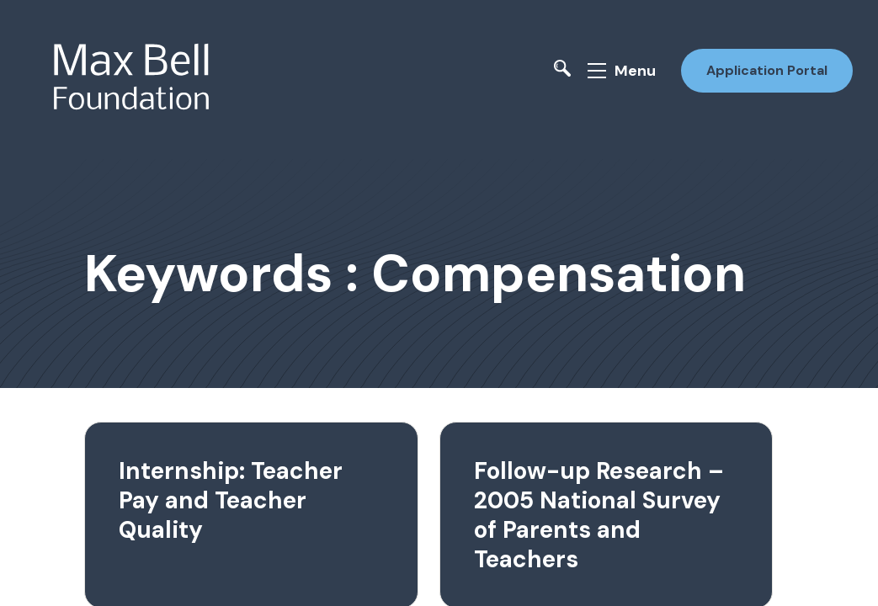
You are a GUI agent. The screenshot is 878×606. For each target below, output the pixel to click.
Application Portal (766, 70)
